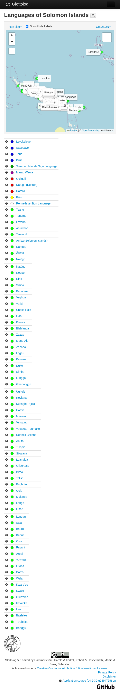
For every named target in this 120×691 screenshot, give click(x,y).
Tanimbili (21, 234)
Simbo (20, 371)
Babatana (22, 291)
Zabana (21, 347)
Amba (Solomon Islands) (31, 240)
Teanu (20, 209)
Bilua (19, 160)
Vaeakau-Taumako (28, 428)
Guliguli (21, 178)
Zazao (20, 334)
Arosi (19, 553)
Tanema (21, 215)
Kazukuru (22, 359)
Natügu (20, 266)
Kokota (20, 322)
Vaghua (21, 297)
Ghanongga (23, 384)
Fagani (20, 547)
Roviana (21, 397)
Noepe (20, 272)
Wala (19, 578)
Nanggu (21, 246)
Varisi (19, 303)
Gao (18, 316)
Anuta (20, 441)
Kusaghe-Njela (25, 403)
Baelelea (21, 615)
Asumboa (22, 228)
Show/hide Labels (39, 26)
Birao (19, 472)
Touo (19, 154)
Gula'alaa (22, 597)
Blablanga (22, 328)
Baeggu (21, 628)
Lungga (21, 378)
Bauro (20, 528)
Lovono (21, 222)
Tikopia (20, 447)
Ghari (19, 509)
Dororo (20, 191)
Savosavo (22, 147)
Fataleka (21, 603)
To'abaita (22, 621)
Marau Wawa (24, 172)
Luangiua (22, 459)
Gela (19, 490)
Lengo (20, 503)
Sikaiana (21, 453)
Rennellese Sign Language (33, 203)
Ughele (20, 391)
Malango (21, 496)
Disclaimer (109, 676)
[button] (34, 95)
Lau (18, 609)
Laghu (20, 353)
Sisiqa (20, 285)
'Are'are (21, 560)
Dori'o (20, 572)
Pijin (18, 197)
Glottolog (16, 4)
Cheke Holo (23, 309)
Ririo (19, 278)
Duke (19, 365)
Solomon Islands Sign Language (36, 166)
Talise (20, 478)
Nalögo (20, 259)
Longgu (21, 516)
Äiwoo (20, 253)
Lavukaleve (23, 141)
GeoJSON (103, 26)
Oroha (20, 566)
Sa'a (19, 522)
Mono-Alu (22, 340)
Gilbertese (22, 465)
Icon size (15, 26)
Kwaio (20, 590)
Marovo (21, 416)
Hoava (20, 410)
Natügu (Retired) (26, 184)
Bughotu (21, 484)
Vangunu (21, 422)
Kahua (20, 535)
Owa (19, 541)
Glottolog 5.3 (13, 660)
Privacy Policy (107, 672)
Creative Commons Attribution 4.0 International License (72, 668)
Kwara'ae (22, 584)
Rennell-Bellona (26, 434)
